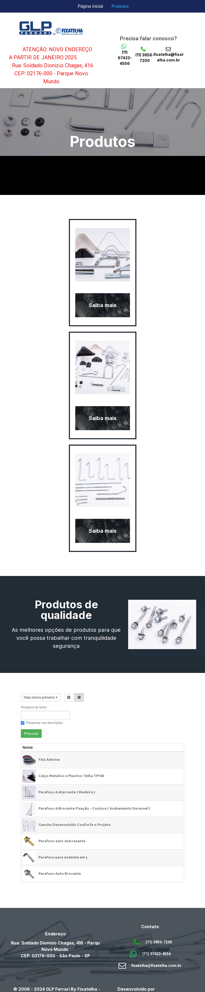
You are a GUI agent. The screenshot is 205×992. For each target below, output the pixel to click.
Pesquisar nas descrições (42, 723)
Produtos (120, 6)
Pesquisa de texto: (34, 707)
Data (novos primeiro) (41, 697)
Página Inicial (90, 6)
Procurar (31, 733)
